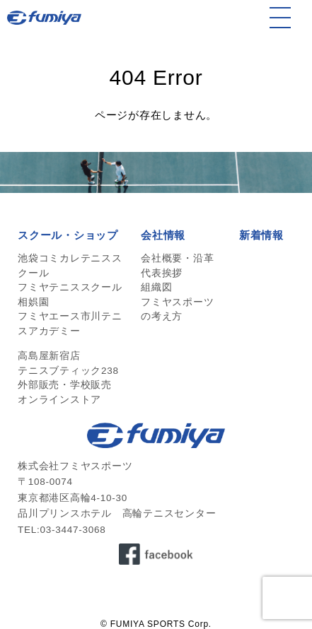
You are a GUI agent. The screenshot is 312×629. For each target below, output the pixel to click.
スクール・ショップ (68, 235)
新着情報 (261, 235)
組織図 (156, 287)
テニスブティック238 (68, 370)
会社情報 (163, 235)
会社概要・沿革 (177, 258)
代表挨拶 (162, 273)
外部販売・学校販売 (65, 385)
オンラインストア (59, 399)
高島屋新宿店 (49, 356)
